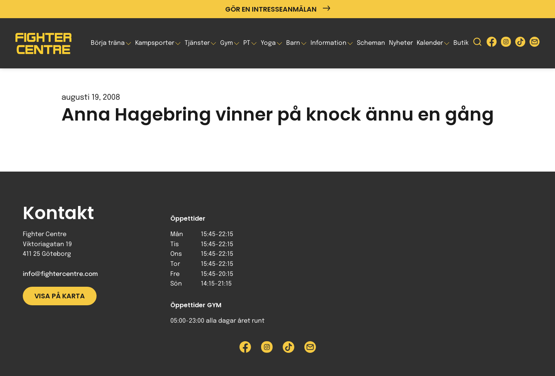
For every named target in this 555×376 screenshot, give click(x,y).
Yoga (268, 43)
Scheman (371, 43)
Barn (293, 43)
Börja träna (108, 43)
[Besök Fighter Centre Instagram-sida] (506, 43)
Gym (226, 43)
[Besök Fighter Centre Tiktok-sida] (520, 43)
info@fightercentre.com (60, 274)
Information (328, 43)
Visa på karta (59, 296)
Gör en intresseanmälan (277, 9)
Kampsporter (154, 43)
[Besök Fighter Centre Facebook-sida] (492, 43)
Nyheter (401, 43)
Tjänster (197, 43)
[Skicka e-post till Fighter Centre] (535, 43)
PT (246, 43)
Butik (460, 43)
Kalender (430, 43)
